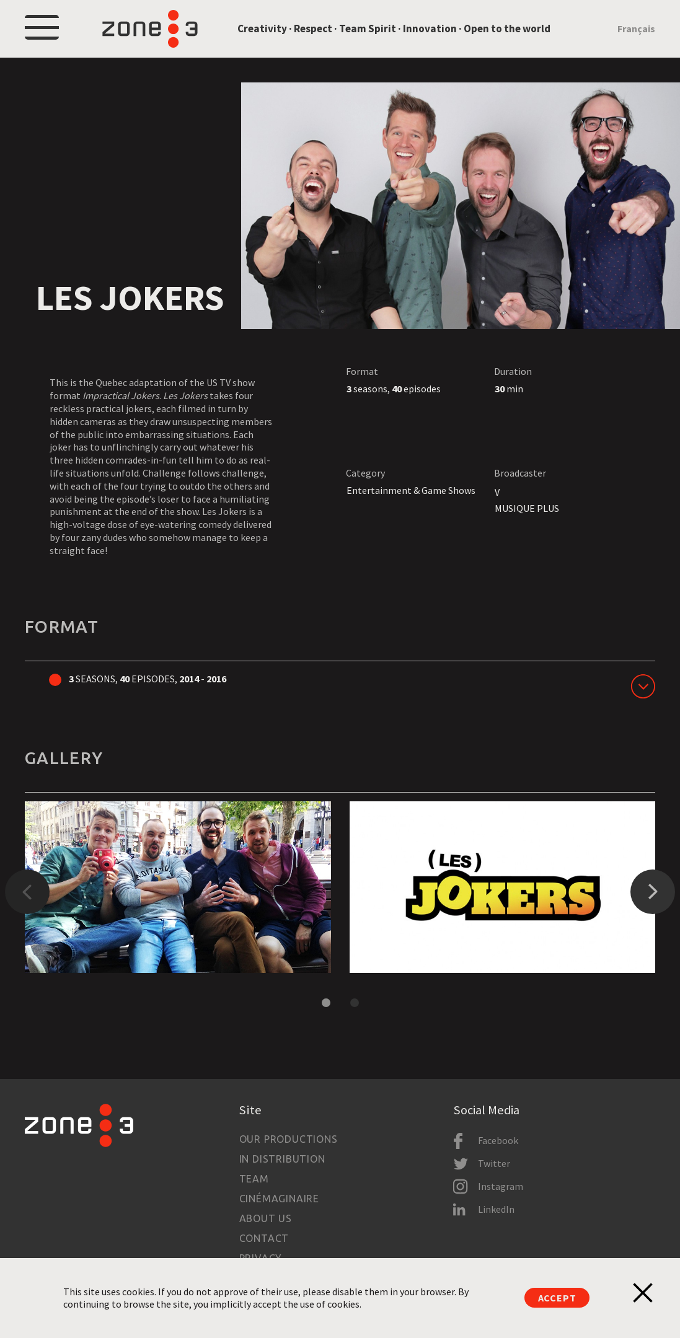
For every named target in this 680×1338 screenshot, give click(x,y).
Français (636, 28)
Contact (264, 1238)
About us (265, 1218)
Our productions (288, 1139)
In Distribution (282, 1158)
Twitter (494, 1163)
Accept (557, 1298)
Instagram (500, 1186)
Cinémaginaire (279, 1198)
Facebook (498, 1140)
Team (254, 1178)
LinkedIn (496, 1209)
